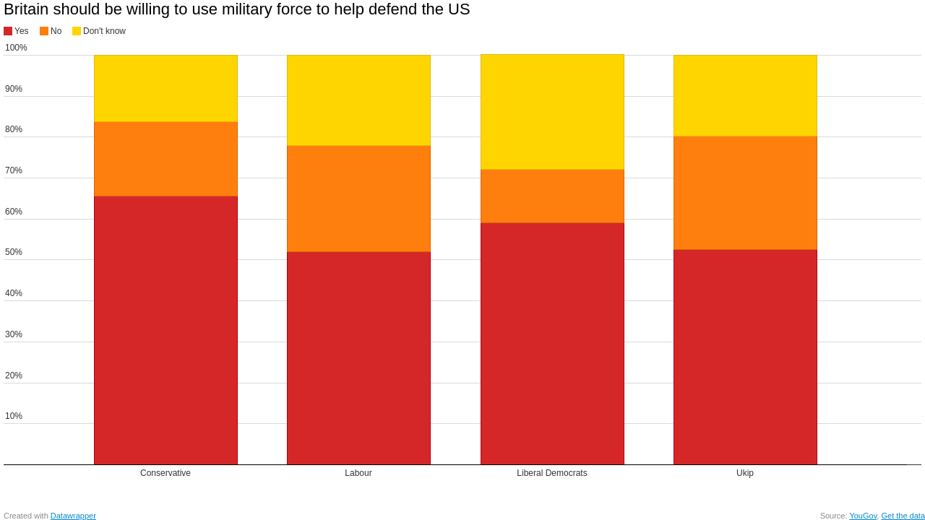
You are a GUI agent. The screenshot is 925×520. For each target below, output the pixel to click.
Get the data (903, 515)
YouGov (863, 515)
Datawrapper (73, 515)
